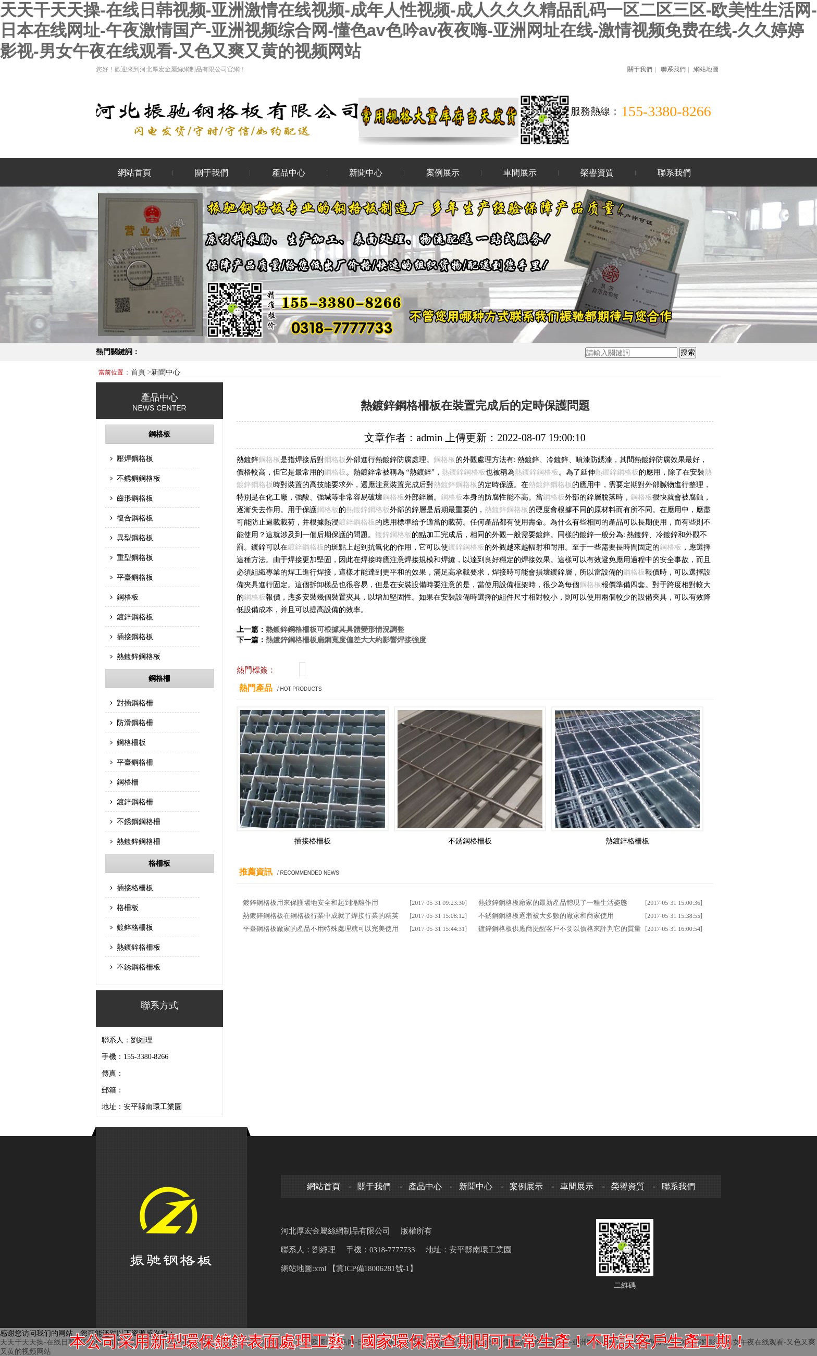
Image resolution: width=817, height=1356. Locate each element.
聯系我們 (673, 69)
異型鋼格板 (135, 537)
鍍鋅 (456, 472)
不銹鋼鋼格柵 (138, 821)
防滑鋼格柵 (135, 722)
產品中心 (288, 172)
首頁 (139, 372)
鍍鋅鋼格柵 (135, 802)
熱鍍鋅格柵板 (138, 947)
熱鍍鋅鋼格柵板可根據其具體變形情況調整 (335, 629)
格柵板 (159, 863)
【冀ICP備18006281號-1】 (372, 1268)
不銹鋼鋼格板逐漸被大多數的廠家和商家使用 (546, 915)
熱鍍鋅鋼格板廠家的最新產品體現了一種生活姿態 (552, 902)
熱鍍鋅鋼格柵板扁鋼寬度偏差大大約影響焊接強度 (346, 640)
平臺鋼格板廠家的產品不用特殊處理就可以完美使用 (321, 928)
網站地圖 (706, 69)
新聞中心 (365, 172)
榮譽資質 (597, 172)
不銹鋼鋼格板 (138, 478)
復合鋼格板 (135, 518)
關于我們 (639, 69)
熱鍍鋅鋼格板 (138, 656)
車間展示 (520, 172)
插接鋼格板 (135, 636)
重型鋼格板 (135, 557)
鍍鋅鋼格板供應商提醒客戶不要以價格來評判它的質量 (559, 928)
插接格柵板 (135, 888)
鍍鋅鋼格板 (135, 617)
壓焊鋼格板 (135, 458)
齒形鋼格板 (135, 498)
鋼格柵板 (131, 742)
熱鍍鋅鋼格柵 (138, 841)
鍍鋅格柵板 (135, 927)
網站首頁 (134, 172)
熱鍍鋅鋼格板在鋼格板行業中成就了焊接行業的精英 (321, 915)
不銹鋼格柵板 (138, 967)
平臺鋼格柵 (135, 762)
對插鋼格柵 (135, 703)
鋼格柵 (159, 678)
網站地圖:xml (304, 1268)
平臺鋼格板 (135, 577)
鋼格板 (159, 434)
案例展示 (443, 172)
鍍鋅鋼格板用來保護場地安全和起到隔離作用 (310, 902)
